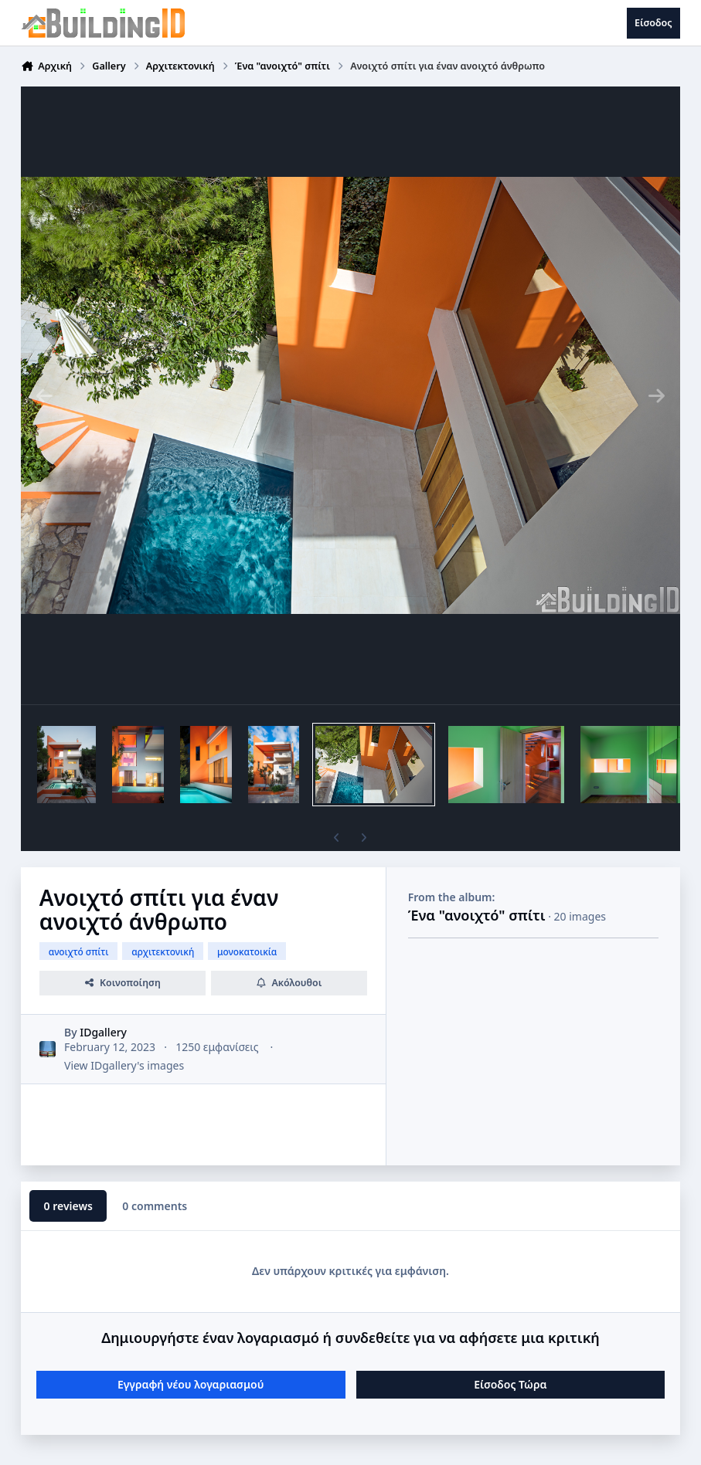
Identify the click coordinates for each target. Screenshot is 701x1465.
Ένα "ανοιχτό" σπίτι (477, 915)
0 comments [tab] (154, 1206)
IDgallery (103, 1032)
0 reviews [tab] (68, 1206)
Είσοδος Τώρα (510, 1384)
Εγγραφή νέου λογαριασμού (190, 1384)
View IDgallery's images (124, 1065)
